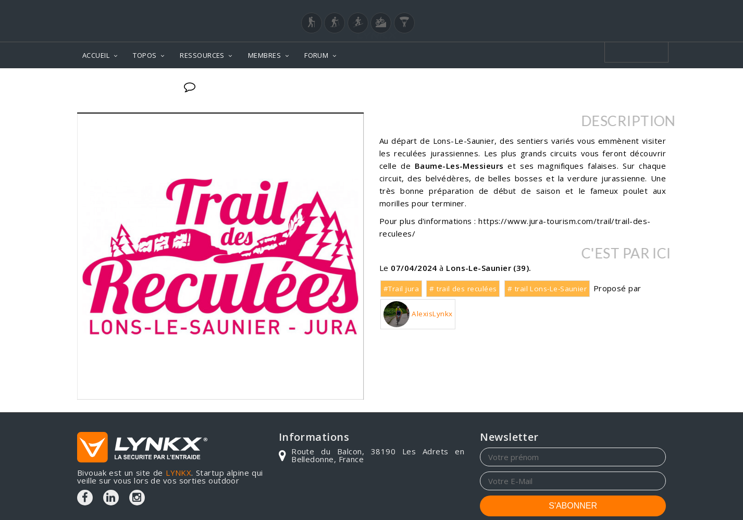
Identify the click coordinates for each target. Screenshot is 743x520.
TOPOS (144, 55)
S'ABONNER (573, 505)
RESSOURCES (202, 55)
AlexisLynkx (417, 314)
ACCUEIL (95, 55)
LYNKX (178, 472)
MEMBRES (264, 55)
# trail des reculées (463, 288)
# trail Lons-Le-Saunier (547, 288)
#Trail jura (401, 288)
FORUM (316, 55)
